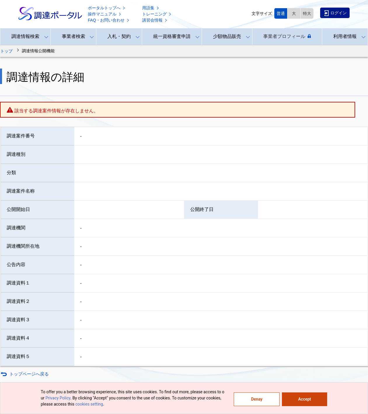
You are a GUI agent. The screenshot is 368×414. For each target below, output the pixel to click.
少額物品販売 (227, 36)
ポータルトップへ (107, 8)
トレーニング (157, 14)
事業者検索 (73, 36)
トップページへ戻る (29, 373)
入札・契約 (119, 36)
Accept (304, 399)
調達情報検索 (25, 36)
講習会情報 (155, 20)
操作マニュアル (105, 14)
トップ (6, 51)
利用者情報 (345, 36)
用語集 (151, 8)
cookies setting (89, 404)
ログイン (336, 13)
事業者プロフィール (287, 36)
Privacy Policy (58, 398)
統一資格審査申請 (172, 36)
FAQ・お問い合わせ (109, 20)
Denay (256, 399)
